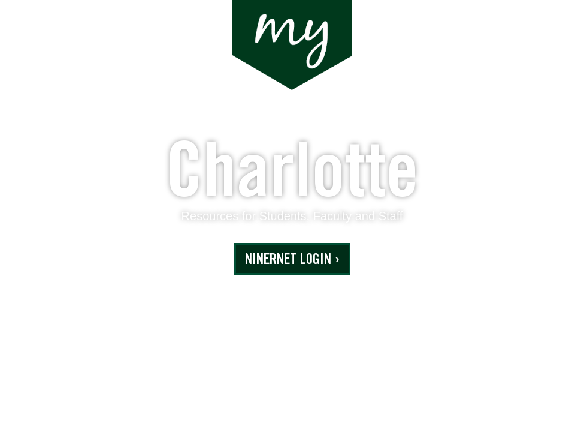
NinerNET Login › (292, 260)
